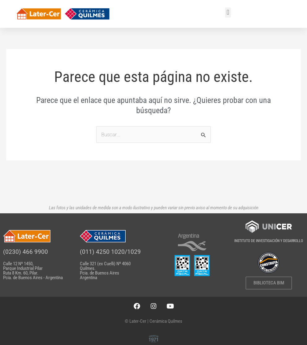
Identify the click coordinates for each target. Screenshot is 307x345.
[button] (228, 12)
